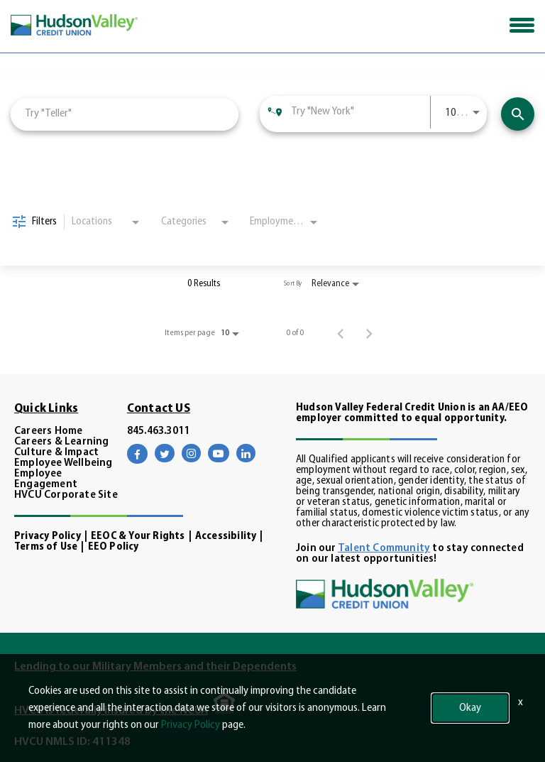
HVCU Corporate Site (66, 495)
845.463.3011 (158, 431)
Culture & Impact (56, 452)
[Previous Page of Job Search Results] (340, 333)
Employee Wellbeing (63, 463)
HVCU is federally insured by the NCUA (111, 711)
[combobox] (124, 114)
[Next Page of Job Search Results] (369, 333)
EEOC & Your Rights (138, 536)
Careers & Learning (61, 442)
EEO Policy (113, 547)
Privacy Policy (47, 536)
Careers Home (48, 431)
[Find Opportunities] (517, 114)
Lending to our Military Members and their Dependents (155, 667)
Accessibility (226, 536)
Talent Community (384, 548)
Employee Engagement (45, 479)
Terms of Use (45, 547)
